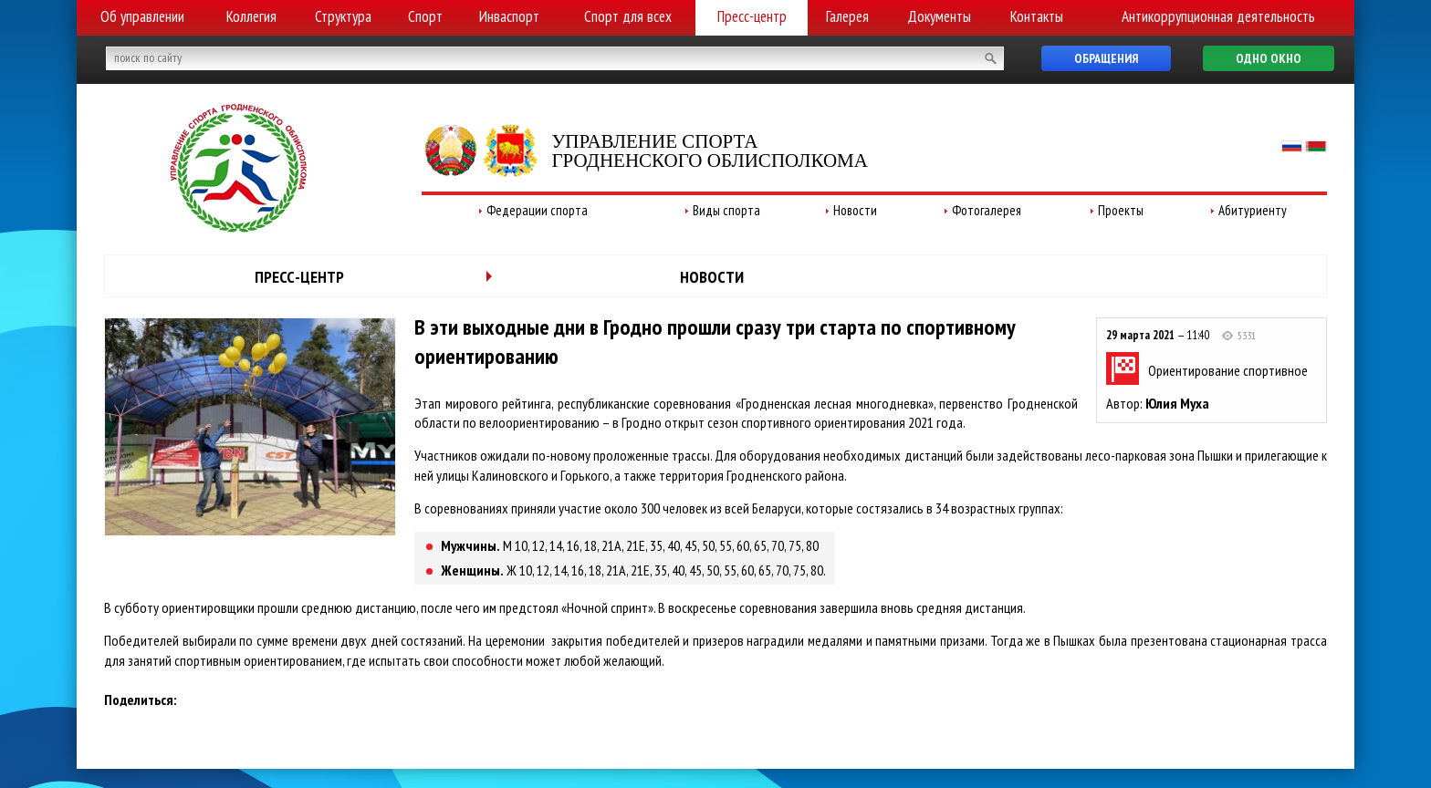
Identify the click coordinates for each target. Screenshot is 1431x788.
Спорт (425, 16)
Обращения (1106, 58)
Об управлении (142, 16)
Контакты (1036, 16)
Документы (939, 16)
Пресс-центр (752, 16)
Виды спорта (726, 210)
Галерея (847, 16)
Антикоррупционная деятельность (1218, 16)
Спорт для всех (628, 16)
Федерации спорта (537, 210)
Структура (343, 16)
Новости (855, 210)
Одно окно (1268, 58)
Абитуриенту (1252, 210)
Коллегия (251, 16)
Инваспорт (509, 16)
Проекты (1121, 210)
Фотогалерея (986, 210)
